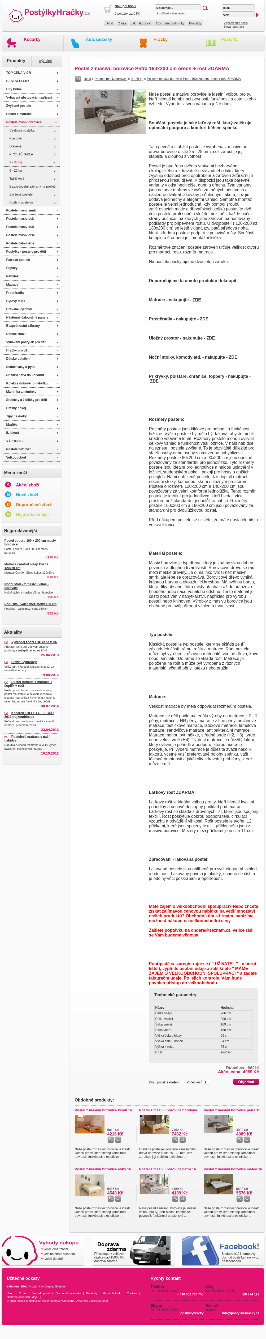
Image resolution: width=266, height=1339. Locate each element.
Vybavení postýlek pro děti (26, 342)
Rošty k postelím (21, 202)
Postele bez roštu (19, 449)
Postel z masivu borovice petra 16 (232, 1110)
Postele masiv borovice (24, 122)
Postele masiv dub (20, 227)
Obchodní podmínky (170, 23)
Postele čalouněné (20, 243)
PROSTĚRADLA (21, 154)
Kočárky (32, 39)
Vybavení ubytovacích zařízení (29, 97)
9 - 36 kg (16, 162)
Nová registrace (234, 26)
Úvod (109, 23)
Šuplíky (12, 268)
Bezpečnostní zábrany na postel (32, 186)
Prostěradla (15, 293)
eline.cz (96, 1300)
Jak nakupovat (141, 23)
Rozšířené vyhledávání (170, 13)
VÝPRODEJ (15, 441)
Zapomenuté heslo (235, 22)
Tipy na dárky (16, 416)
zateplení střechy (19, 1286)
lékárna (60, 1286)
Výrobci (45, 61)
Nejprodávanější (32, 514)
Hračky (161, 39)
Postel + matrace (19, 114)
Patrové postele (18, 260)
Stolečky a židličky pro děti (26, 400)
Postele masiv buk (20, 219)
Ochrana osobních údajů (22, 1297)
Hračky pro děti (17, 350)
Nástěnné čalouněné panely (27, 317)
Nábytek (12, 276)
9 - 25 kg (16, 170)
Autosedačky (99, 39)
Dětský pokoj (16, 408)
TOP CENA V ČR (18, 73)
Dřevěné (15, 146)
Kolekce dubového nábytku (27, 383)
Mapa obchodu (112, 1293)
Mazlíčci (12, 424)
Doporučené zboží (34, 504)
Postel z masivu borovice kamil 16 (103, 1110)
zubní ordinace (42, 1286)
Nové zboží (27, 495)
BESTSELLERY (17, 81)
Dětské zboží (16, 334)
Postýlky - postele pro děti (26, 251)
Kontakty (195, 23)
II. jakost (12, 433)
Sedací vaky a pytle (21, 367)
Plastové (16, 138)
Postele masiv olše (20, 235)
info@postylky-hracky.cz (240, 1313)
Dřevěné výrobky (19, 309)
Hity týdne (14, 89)
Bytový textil (15, 301)
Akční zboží (27, 485)
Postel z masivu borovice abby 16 (103, 1169)
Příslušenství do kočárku (25, 375)
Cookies (132, 1293)
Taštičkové (17, 178)
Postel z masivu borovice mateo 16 (233, 1169)
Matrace (12, 284)
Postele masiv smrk (21, 210)
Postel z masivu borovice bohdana (168, 1110)
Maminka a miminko (21, 391)
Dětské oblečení (18, 359)
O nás (122, 23)
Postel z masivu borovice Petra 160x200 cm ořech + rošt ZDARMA (194, 79)
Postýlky (230, 39)
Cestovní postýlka (22, 130)
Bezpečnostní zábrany (23, 326)
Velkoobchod (16, 457)
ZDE (197, 300)
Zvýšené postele (18, 106)
